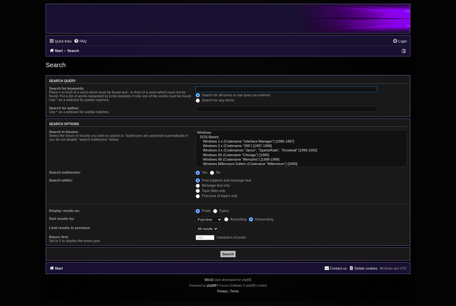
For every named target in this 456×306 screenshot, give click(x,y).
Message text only (213, 185)
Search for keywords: (67, 88)
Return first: (59, 237)
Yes (201, 172)
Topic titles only (210, 191)
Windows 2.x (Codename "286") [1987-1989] (301, 146)
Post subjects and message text (223, 180)
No (215, 172)
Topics (221, 211)
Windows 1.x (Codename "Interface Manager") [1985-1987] (301, 141)
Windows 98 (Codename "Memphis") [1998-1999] (301, 159)
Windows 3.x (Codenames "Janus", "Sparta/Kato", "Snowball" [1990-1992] (301, 150)
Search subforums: (65, 172)
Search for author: (64, 108)
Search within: (61, 180)
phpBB (211, 285)
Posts (203, 211)
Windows (301, 133)
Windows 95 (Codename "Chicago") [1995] (301, 155)
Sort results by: (62, 218)
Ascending (235, 219)
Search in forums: (64, 132)
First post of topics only (217, 196)
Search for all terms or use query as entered (233, 95)
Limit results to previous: (70, 228)
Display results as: (64, 211)
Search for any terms (215, 100)
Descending (261, 219)
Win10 (209, 280)
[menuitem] (80, 41)
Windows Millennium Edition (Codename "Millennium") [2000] (301, 164)
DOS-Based (301, 137)
